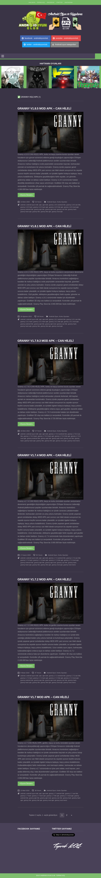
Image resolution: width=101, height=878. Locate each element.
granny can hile (62, 209)
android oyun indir (32, 205)
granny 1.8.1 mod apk (71, 321)
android (23, 205)
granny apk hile (39, 209)
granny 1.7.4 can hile (73, 558)
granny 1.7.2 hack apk (40, 678)
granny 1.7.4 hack (26, 560)
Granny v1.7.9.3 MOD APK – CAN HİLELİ (45, 340)
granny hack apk (26, 211)
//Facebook (50, 2)
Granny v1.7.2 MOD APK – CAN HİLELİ (44, 579)
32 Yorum (38, 202)
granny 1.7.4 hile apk (56, 560)
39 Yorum (38, 790)
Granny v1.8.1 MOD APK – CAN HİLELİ (44, 226)
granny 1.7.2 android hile (57, 676)
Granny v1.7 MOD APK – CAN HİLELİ (43, 697)
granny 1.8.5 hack (26, 207)
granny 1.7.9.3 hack (30, 436)
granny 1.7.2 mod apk (71, 678)
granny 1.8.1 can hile (73, 319)
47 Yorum (38, 431)
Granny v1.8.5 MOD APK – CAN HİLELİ (44, 108)
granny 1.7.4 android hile (57, 558)
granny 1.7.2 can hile (73, 676)
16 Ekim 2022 (25, 431)
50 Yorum (39, 555)
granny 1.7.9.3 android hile (58, 434)
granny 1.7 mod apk (66, 796)
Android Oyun (51, 202)
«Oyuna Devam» (26, 195)
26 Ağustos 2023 (26, 316)
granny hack (72, 209)
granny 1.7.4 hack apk (40, 560)
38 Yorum (40, 316)
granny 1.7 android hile (56, 793)
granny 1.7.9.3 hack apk (46, 436)
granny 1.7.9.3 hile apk (62, 436)
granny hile (36, 211)
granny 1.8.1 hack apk (40, 321)
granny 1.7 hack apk (39, 796)
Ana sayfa (32, 2)
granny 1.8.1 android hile (57, 319)
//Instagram (68, 2)
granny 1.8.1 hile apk (56, 321)
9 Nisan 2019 (24, 673)
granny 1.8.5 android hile (57, 205)
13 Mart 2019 (24, 790)
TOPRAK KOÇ (41, 2)
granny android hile (26, 209)
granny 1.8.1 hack (26, 321)
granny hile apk (46, 211)
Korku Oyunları (62, 202)
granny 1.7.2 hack (26, 678)
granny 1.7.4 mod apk (71, 560)
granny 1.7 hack (25, 796)
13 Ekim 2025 (25, 202)
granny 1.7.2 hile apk (56, 678)
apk (40, 205)
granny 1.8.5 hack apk (40, 207)
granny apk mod (50, 209)
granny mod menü (73, 441)
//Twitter (59, 2)
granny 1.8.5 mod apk (71, 207)
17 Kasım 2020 (25, 555)
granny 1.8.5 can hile (73, 205)
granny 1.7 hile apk (53, 796)
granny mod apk (57, 211)
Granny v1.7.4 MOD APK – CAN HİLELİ (44, 455)
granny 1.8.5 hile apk (56, 207)
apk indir (45, 205)
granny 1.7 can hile (71, 793)
